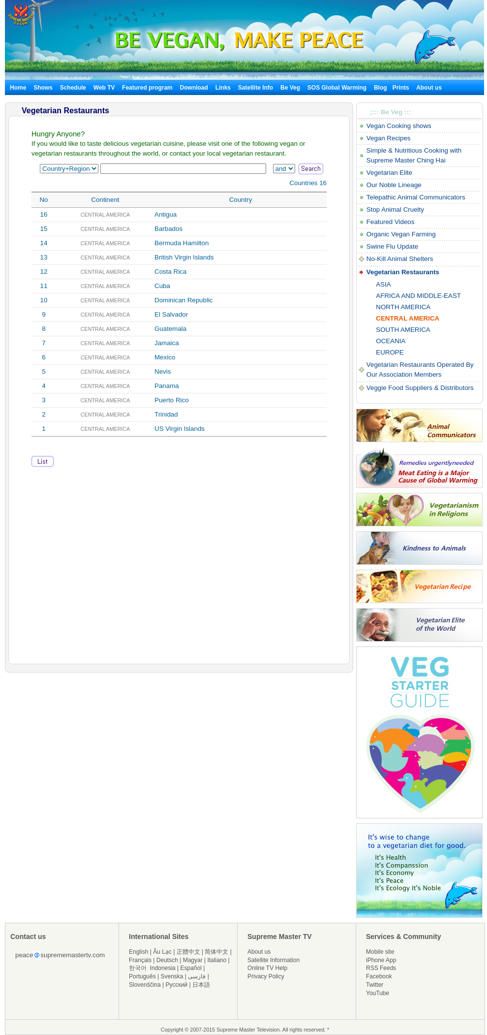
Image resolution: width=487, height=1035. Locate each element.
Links (223, 87)
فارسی (197, 976)
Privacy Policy (265, 976)
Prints (402, 87)
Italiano (216, 960)
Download (194, 87)
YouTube (377, 993)
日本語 (201, 984)
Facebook (379, 976)
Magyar (193, 960)
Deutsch (167, 960)
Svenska (172, 976)
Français (140, 960)
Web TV (105, 87)
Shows (43, 87)
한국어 (138, 968)
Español (191, 968)
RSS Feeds (381, 968)
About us (429, 87)
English (138, 951)
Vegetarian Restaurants (402, 272)
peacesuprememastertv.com (60, 955)
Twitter (374, 984)
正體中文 (188, 951)
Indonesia (163, 968)
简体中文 (216, 951)
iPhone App (381, 960)
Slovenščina (145, 984)
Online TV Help (267, 968)
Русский (177, 984)
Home (18, 87)
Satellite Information (273, 960)
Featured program (147, 87)
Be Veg (290, 87)
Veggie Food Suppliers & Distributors (420, 387)
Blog (380, 87)
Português (142, 976)
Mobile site (380, 951)
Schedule (73, 87)
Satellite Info (255, 87)
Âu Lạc (162, 951)
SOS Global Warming (336, 87)
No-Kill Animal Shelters (399, 258)
